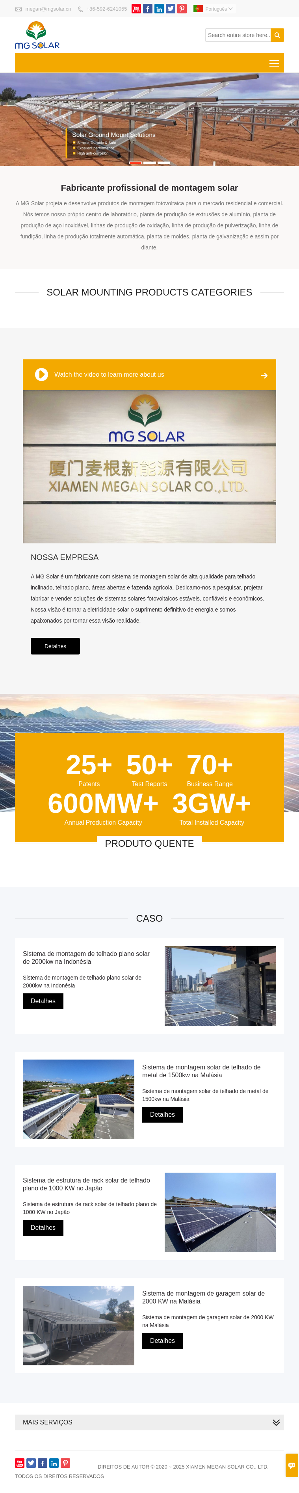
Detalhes (55, 646)
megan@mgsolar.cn (48, 9)
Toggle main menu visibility (274, 60)
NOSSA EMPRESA (64, 557)
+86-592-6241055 (106, 9)
